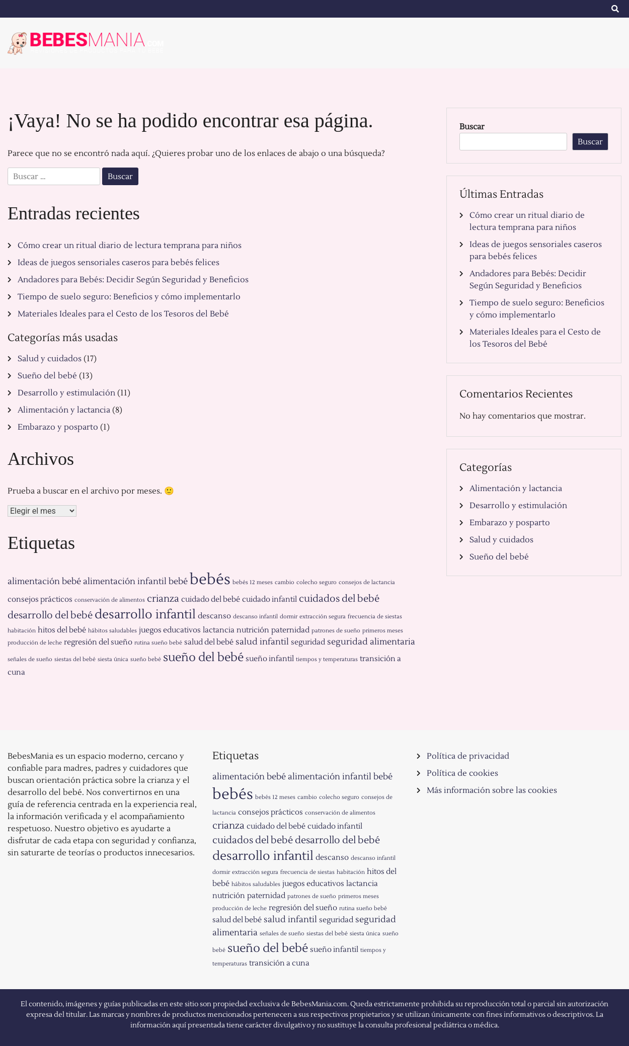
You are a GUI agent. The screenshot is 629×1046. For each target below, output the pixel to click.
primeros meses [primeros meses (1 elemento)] (382, 630)
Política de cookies (462, 773)
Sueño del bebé (47, 376)
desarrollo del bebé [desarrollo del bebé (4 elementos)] (50, 615)
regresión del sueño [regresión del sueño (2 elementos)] (98, 642)
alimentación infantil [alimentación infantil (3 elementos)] (125, 581)
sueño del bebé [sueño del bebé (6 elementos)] (203, 657)
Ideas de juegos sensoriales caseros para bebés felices (118, 263)
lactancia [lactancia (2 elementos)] (218, 630)
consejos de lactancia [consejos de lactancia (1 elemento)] (367, 582)
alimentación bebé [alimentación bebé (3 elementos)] (44, 581)
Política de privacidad (468, 756)
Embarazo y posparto (58, 427)
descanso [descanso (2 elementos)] (214, 616)
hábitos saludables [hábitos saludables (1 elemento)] (112, 630)
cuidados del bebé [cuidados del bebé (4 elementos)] (339, 598)
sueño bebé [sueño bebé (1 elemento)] (145, 659)
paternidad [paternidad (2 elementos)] (290, 630)
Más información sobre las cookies (492, 790)
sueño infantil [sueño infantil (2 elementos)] (270, 659)
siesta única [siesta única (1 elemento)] (113, 659)
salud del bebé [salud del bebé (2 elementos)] (208, 642)
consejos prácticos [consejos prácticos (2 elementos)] (40, 599)
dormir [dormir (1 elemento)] (288, 616)
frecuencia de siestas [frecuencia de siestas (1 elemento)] (375, 616)
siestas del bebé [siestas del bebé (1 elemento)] (75, 659)
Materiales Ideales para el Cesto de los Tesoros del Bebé (123, 314)
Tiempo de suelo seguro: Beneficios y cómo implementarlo (129, 297)
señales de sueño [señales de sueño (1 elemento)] (30, 659)
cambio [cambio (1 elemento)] (284, 582)
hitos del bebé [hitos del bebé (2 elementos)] (62, 630)
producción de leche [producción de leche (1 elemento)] (35, 642)
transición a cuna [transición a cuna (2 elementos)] (279, 963)
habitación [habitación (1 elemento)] (22, 630)
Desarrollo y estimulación (66, 393)
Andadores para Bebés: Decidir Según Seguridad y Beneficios (133, 280)
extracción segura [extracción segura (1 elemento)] (322, 616)
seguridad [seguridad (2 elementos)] (308, 642)
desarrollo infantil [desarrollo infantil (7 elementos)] (145, 614)
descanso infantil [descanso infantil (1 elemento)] (255, 616)
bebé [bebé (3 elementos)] (178, 581)
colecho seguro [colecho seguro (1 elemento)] (316, 582)
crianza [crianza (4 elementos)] (163, 598)
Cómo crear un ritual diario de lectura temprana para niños (130, 245)
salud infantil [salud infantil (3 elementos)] (262, 642)
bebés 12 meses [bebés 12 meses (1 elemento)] (252, 582)
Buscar (472, 127)
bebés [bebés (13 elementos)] (210, 579)
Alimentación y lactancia (64, 410)
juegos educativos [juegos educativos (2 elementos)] (170, 630)
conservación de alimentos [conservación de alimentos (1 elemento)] (109, 600)
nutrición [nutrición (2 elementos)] (253, 630)
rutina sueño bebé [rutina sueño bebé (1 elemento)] (158, 642)
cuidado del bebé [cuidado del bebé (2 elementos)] (210, 599)
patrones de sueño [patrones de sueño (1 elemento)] (335, 630)
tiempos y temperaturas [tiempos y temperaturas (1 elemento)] (327, 659)
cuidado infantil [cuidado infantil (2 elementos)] (269, 599)
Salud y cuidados (50, 359)
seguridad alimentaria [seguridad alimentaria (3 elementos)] (371, 642)
